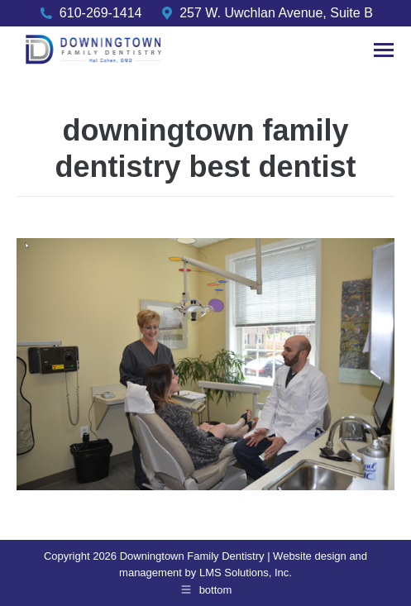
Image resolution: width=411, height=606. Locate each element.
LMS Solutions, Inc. (245, 572)
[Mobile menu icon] (383, 50)
